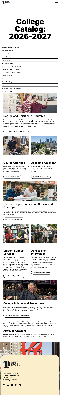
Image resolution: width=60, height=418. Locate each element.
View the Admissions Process (41, 272)
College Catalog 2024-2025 (11, 334)
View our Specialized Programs (14, 219)
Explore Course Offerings (12, 176)
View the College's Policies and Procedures (17, 315)
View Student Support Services (14, 276)
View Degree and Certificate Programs (16, 131)
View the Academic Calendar (41, 176)
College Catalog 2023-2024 (28, 334)
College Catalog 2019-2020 (45, 336)
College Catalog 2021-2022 (11, 336)
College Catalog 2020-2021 (28, 336)
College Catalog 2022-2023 (46, 334)
